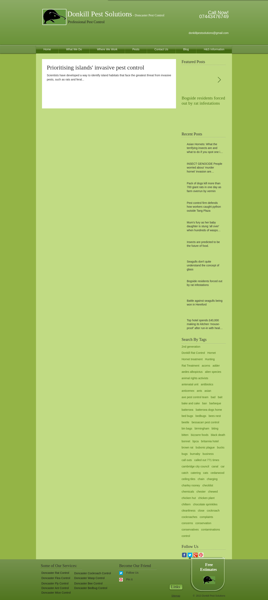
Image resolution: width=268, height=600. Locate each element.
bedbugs (201, 416)
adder (216, 365)
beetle (185, 422)
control (186, 536)
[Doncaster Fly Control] (54, 583)
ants (199, 390)
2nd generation (191, 346)
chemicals (188, 491)
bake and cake (191, 403)
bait (220, 397)
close (201, 510)
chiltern (186, 504)
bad (213, 397)
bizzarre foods (199, 434)
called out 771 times (206, 460)
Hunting (210, 359)
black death (218, 434)
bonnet (186, 441)
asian (207, 390)
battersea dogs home (209, 409)
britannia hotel (210, 441)
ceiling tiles (188, 479)
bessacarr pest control (205, 422)
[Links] (176, 586)
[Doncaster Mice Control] (55, 592)
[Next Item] (219, 80)
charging (212, 479)
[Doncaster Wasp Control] (89, 578)
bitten (185, 434)
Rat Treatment (190, 365)
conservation (203, 523)
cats (205, 472)
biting (215, 428)
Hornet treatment (192, 359)
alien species (213, 371)
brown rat (187, 447)
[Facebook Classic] (184, 555)
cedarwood (217, 472)
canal (215, 466)
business (208, 453)
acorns (206, 365)
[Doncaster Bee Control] (88, 583)
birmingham (202, 428)
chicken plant (206, 498)
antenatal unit (190, 384)
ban (204, 403)
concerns (187, 523)
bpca (196, 441)
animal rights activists (195, 378)
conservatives (190, 529)
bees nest (215, 416)
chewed (213, 491)
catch (185, 472)
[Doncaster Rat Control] (54, 573)
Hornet (211, 352)
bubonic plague (205, 447)
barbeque (215, 403)
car (222, 466)
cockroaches (189, 517)
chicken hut (189, 498)
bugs (185, 453)
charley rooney (191, 485)
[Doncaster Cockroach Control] (92, 573)
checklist (207, 485)
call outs (187, 460)
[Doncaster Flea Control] (55, 578)
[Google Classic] (195, 555)
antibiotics (207, 384)
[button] (90, 588)
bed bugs (187, 416)
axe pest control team (195, 397)
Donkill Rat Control (193, 352)
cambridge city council (195, 466)
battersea (187, 409)
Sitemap (175, 595)
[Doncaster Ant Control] (55, 588)
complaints (206, 517)
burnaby (195, 453)
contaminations (210, 529)
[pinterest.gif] (201, 555)
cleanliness (188, 510)
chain (201, 479)
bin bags (187, 428)
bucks (220, 447)
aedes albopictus (192, 371)
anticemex (188, 390)
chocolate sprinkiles (205, 504)
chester (201, 491)
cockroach (213, 510)
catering (196, 472)
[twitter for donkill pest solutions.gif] (190, 555)
